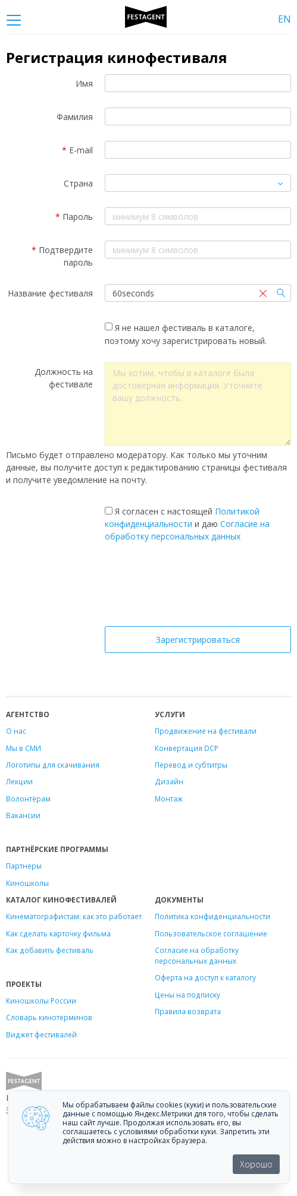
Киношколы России (41, 1000)
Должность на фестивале (64, 378)
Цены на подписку (187, 994)
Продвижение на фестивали (206, 731)
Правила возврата (188, 1011)
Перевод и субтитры (191, 764)
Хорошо (256, 1164)
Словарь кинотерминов (49, 1017)
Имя (84, 83)
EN (284, 19)
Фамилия (75, 116)
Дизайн (169, 781)
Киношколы (27, 883)
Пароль (74, 216)
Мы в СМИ (23, 748)
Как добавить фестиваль (49, 950)
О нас (16, 731)
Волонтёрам (28, 798)
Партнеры (24, 865)
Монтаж (169, 798)
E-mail (77, 150)
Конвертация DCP (186, 748)
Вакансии (23, 815)
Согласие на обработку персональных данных (197, 955)
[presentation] (198, 587)
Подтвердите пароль (62, 256)
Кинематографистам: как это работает (74, 916)
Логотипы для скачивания (52, 764)
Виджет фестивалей (41, 1034)
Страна (78, 183)
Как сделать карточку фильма (58, 933)
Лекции (19, 781)
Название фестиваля (50, 293)
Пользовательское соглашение (211, 933)
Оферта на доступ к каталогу (205, 977)
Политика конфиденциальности (212, 916)
